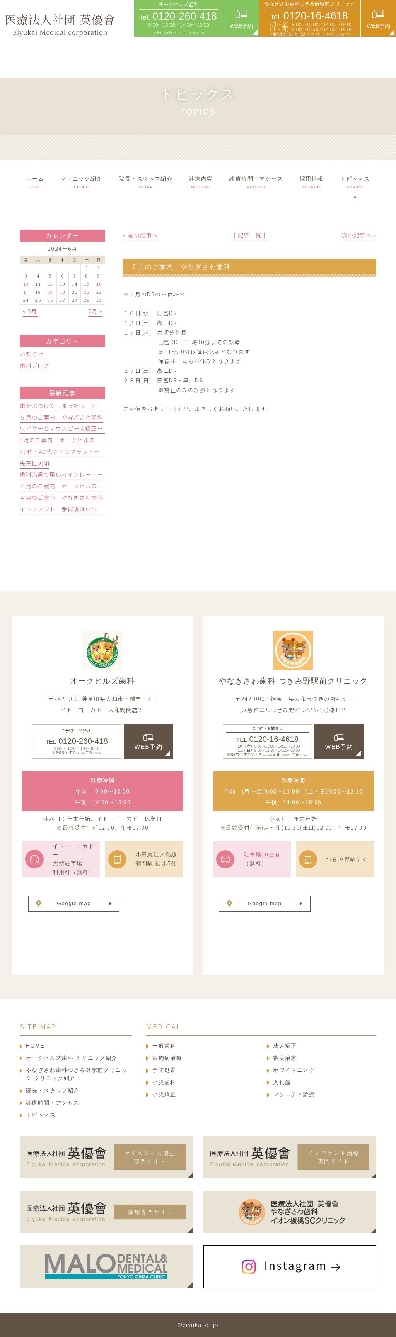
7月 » (95, 311)
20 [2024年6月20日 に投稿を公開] (62, 292)
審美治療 (285, 1058)
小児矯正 (164, 1094)
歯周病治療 (167, 1058)
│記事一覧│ (250, 235)
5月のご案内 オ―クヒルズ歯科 (63, 440)
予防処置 (164, 1070)
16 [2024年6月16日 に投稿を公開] (99, 284)
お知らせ (32, 354)
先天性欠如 (35, 463)
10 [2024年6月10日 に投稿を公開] (26, 284)
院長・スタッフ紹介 (53, 1090)
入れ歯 (282, 1082)
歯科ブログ (35, 365)
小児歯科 (164, 1082)
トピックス (41, 1115)
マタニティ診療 (294, 1094)
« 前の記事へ (140, 235)
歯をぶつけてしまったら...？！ (61, 406)
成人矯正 (285, 1046)
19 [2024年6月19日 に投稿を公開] (50, 292)
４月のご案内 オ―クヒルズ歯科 (64, 486)
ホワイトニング (294, 1070)
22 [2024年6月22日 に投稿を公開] (87, 292)
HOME (35, 1046)
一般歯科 (164, 1046)
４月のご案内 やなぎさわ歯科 (61, 497)
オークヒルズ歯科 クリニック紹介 (72, 1058)
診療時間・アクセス (53, 1103)
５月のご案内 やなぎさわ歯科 (61, 417)
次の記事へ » (359, 235)
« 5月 (30, 311)
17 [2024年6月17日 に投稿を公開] (26, 292)
